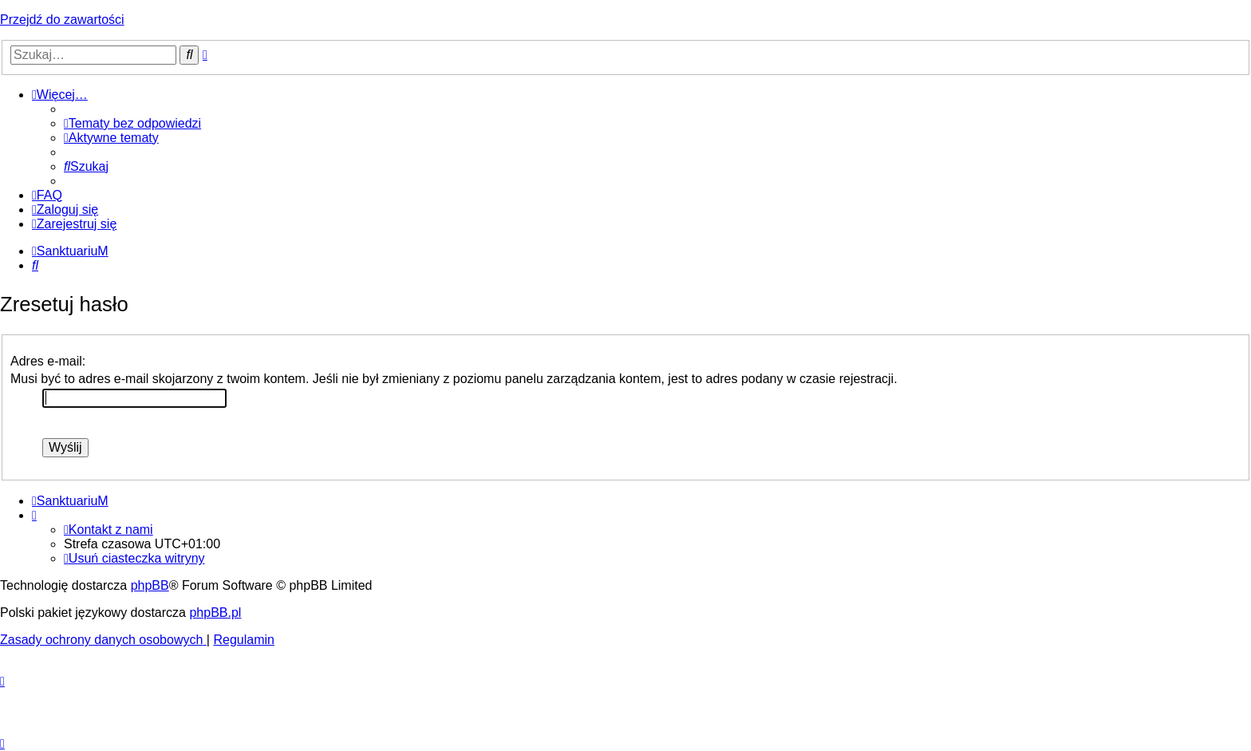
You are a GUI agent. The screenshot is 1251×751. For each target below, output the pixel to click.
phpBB (150, 585)
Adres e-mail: (47, 361)
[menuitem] (132, 123)
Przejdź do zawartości (62, 19)
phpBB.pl (215, 612)
